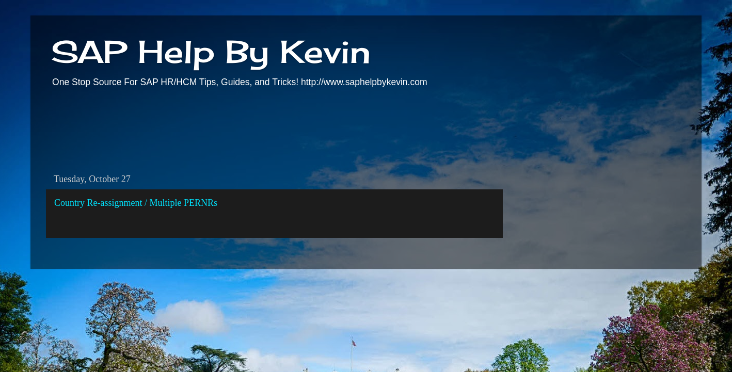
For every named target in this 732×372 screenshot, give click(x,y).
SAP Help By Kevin (211, 51)
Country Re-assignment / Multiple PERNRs (135, 203)
